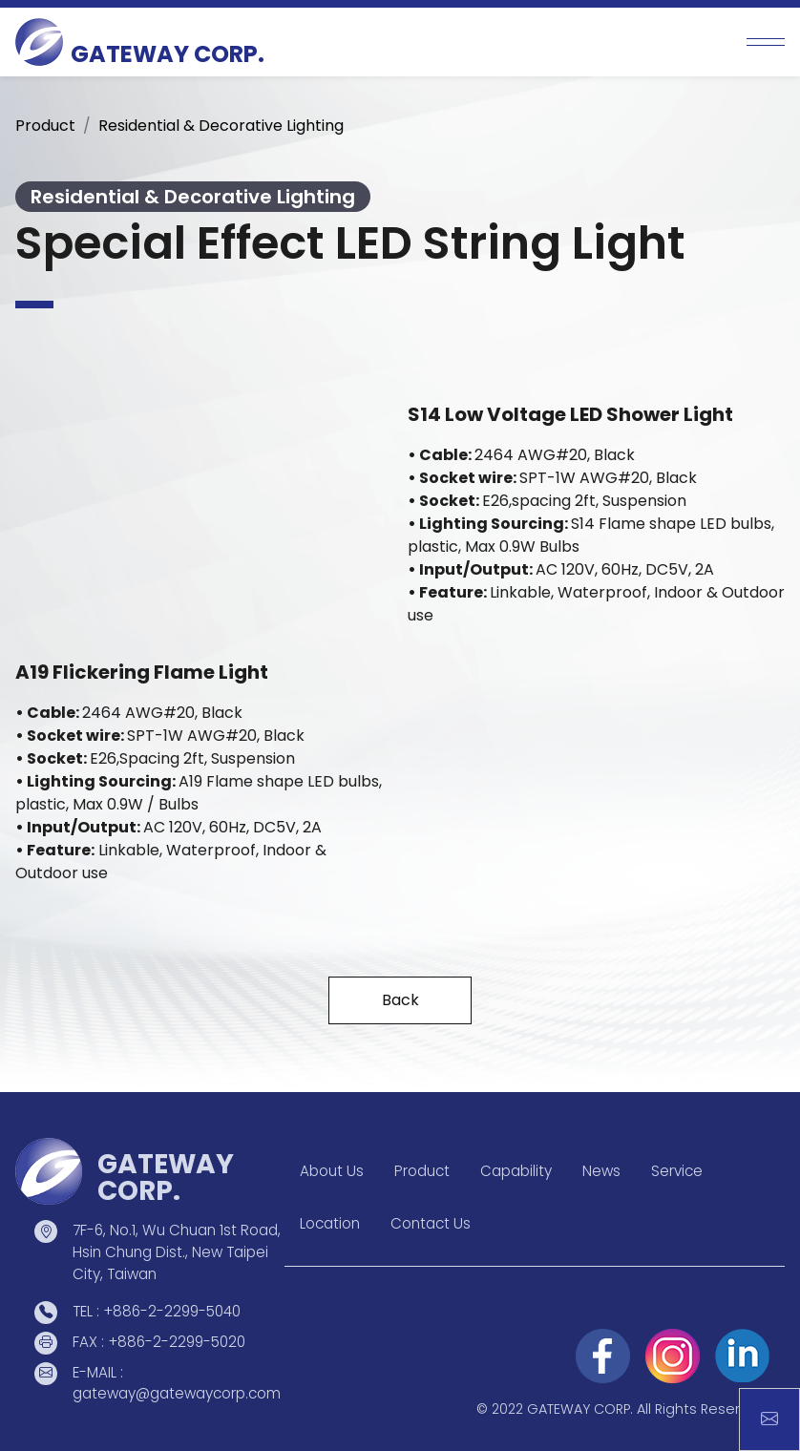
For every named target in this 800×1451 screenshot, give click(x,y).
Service (677, 1171)
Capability (516, 1171)
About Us (332, 1171)
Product (45, 126)
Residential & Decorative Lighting (221, 126)
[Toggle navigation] (765, 42)
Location (330, 1223)
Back (400, 1000)
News (601, 1171)
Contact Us (430, 1223)
